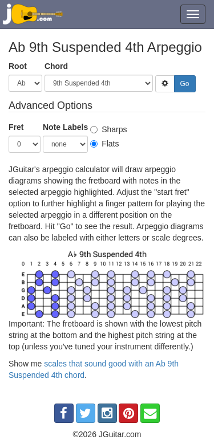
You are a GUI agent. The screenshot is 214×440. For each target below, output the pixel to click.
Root (18, 66)
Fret (16, 127)
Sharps (108, 129)
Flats (104, 143)
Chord (56, 66)
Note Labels (65, 127)
